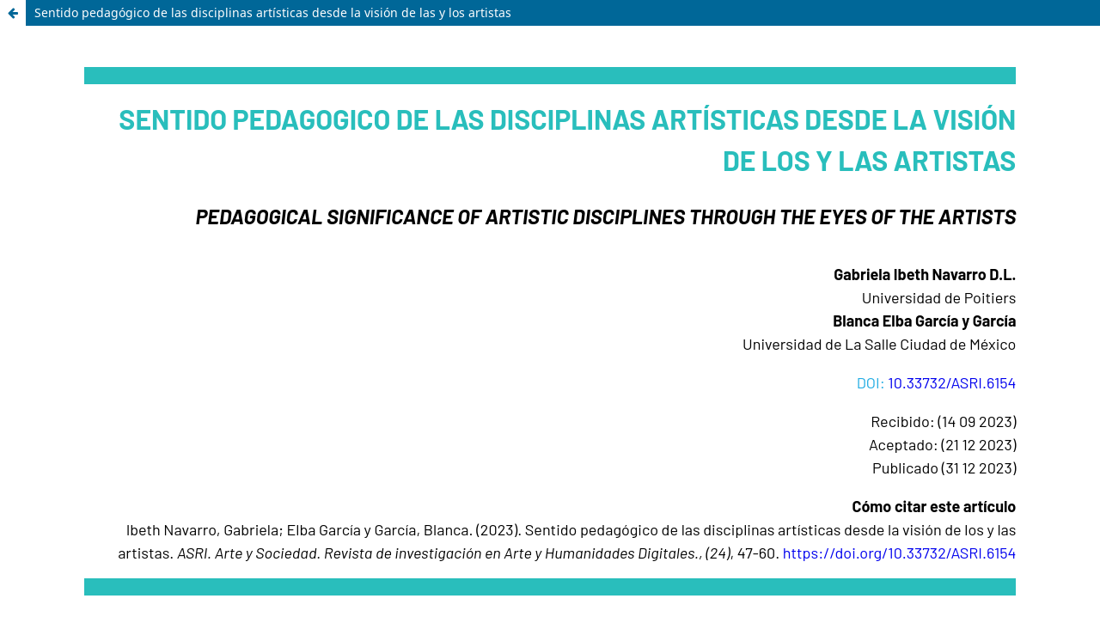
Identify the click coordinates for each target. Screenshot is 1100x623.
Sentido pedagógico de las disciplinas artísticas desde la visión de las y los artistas (272, 12)
